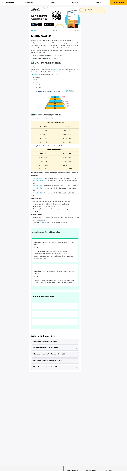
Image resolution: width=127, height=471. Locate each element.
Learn (33, 30)
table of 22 (43, 222)
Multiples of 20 (38, 181)
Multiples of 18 (37, 178)
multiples (52, 69)
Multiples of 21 (37, 185)
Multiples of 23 (38, 188)
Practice (54, 30)
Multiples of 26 (38, 193)
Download (76, 30)
